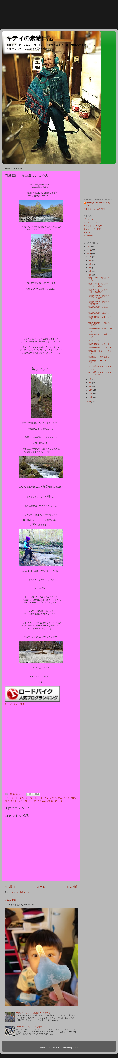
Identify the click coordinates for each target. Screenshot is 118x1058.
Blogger (76, 1048)
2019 (89, 254)
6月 (90, 275)
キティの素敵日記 (29, 38)
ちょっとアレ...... (95, 340)
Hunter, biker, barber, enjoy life (98, 204)
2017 (89, 246)
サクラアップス (90, 223)
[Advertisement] (12, 14)
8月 (90, 383)
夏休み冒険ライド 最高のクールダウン (33, 1013)
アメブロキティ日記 (92, 229)
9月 (90, 386)
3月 (90, 264)
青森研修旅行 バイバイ (99, 348)
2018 (89, 250)
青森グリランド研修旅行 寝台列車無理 (100, 291)
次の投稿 (10, 886)
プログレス (88, 219)
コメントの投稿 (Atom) (19, 892)
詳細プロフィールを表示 (94, 209)
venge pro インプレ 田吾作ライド (31, 1027)
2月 (90, 261)
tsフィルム (88, 232)
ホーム (41, 886)
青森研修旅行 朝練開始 (98, 313)
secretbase (88, 236)
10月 (91, 390)
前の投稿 (72, 886)
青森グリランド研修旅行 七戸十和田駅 (99, 297)
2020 (89, 402)
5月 (90, 271)
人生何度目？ (11, 900)
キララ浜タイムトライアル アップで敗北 (100, 373)
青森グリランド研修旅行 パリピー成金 (100, 285)
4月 (90, 268)
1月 (90, 257)
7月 (90, 379)
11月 (91, 394)
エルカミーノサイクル (93, 226)
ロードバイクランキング (15, 704)
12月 (91, 397)
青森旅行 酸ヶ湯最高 (98, 357)
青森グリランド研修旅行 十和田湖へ (99, 303)
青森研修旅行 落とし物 (98, 344)
